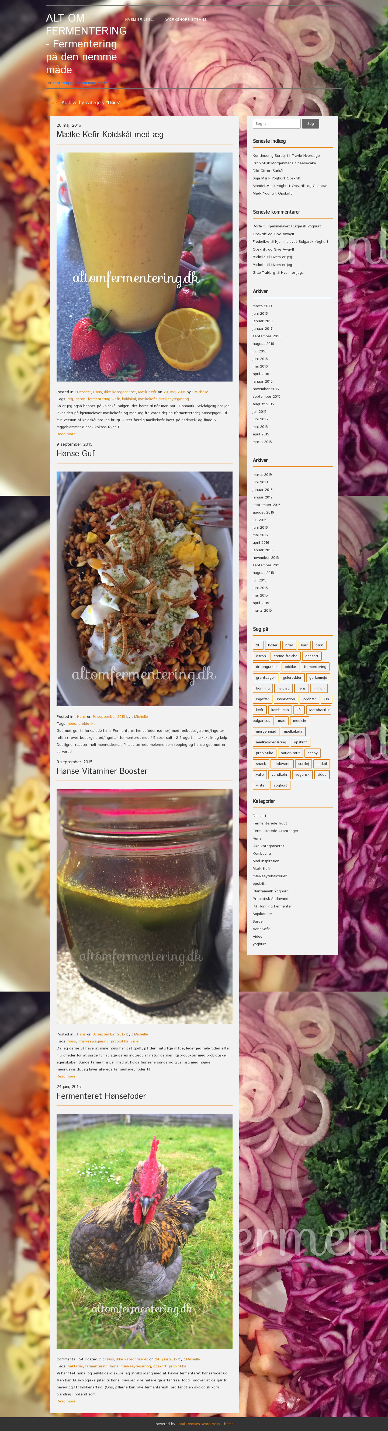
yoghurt (259, 944)
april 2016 (261, 374)
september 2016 (266, 336)
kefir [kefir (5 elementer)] (260, 710)
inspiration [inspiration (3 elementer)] (286, 699)
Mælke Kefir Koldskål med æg (110, 135)
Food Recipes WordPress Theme (205, 1424)
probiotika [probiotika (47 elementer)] (264, 753)
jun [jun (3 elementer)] (326, 699)
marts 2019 (262, 306)
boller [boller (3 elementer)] (273, 645)
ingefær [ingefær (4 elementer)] (262, 699)
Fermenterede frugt (270, 823)
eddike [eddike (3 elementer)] (290, 667)
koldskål (129, 399)
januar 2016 (263, 381)
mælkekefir (147, 399)
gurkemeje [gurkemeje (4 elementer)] (318, 677)
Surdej (258, 921)
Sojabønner (262, 914)
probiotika (87, 723)
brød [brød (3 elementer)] (289, 645)
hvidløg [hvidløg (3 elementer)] (284, 688)
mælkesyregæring (174, 399)
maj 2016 (260, 366)
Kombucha (262, 853)
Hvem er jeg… (140, 19)
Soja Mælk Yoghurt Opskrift (277, 178)
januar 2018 (263, 321)
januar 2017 (263, 328)
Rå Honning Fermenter (272, 906)
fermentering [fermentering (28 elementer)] (315, 667)
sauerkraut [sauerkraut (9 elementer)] (290, 753)
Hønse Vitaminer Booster (102, 771)
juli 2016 (259, 351)
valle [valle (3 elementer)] (260, 774)
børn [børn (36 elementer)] (319, 645)
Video (257, 936)
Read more (66, 434)
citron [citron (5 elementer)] (261, 656)
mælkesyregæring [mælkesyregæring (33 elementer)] (271, 742)
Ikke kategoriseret (120, 392)
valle (134, 1041)
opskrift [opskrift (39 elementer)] (300, 742)
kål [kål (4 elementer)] (299, 710)
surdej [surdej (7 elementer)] (303, 764)
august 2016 (263, 344)
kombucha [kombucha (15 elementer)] (280, 710)
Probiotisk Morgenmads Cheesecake (284, 163)
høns (72, 723)
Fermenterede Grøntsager (275, 831)
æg (70, 399)
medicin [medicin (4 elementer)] (299, 720)
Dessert (84, 392)
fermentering (99, 399)
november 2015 (266, 389)
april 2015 (261, 434)
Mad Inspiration (266, 861)
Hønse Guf (76, 454)
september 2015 (266, 396)
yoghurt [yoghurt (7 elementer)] (280, 785)
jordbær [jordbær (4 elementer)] (309, 699)
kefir (116, 399)
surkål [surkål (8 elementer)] (322, 764)
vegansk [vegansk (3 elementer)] (302, 774)
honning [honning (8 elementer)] (263, 688)
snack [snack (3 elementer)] (261, 764)
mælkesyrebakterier (270, 876)
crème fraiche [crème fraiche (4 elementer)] (285, 656)
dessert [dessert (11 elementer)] (311, 656)
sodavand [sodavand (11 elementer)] (282, 764)
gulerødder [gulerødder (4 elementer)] (292, 677)
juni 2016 (260, 359)
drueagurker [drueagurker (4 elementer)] (266, 667)
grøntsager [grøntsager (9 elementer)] (265, 677)
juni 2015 (260, 419)
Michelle (201, 392)
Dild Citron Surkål (268, 171)
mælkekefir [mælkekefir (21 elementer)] (293, 731)
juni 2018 (260, 313)
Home (50, 102)
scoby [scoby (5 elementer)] (313, 753)
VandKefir (261, 929)
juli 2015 (259, 411)
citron (80, 399)
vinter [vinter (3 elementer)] (261, 785)
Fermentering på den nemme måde (83, 49)
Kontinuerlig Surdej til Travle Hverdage (286, 155)
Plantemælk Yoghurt (270, 891)
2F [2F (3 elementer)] (258, 645)
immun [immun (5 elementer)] (319, 688)
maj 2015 (260, 426)
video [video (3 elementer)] (322, 774)
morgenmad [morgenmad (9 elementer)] (266, 731)
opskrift (160, 1366)
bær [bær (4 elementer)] (304, 645)
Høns (97, 392)
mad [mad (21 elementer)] (281, 720)
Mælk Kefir (147, 392)
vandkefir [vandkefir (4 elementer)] (279, 774)
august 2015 (263, 404)
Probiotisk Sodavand (270, 899)
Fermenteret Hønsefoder (101, 1096)
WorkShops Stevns (186, 19)
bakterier (75, 1366)
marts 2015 (262, 442)
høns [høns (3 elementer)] (301, 688)
